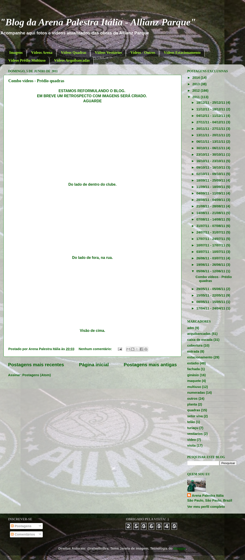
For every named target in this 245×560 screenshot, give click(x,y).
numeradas (196, 392)
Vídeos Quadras (73, 52)
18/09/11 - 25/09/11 (211, 180)
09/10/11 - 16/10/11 (211, 167)
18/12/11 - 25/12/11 (211, 102)
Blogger (179, 548)
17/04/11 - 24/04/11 (211, 308)
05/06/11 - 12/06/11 (211, 271)
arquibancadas (199, 334)
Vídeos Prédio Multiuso (27, 60)
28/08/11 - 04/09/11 (211, 200)
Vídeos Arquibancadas (72, 60)
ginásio (193, 375)
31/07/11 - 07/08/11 (211, 226)
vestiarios (195, 434)
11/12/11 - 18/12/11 (211, 109)
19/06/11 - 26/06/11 (211, 264)
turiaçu (192, 428)
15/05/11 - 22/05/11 (211, 295)
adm (190, 328)
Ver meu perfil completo (206, 507)
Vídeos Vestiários (108, 52)
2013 (196, 84)
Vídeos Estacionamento (182, 52)
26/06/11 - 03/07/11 (211, 258)
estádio (193, 363)
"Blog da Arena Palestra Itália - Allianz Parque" (98, 22)
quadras (193, 410)
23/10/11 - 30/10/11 (211, 154)
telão (191, 422)
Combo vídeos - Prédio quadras (36, 81)
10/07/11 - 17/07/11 (211, 245)
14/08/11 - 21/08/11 (211, 213)
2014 (196, 77)
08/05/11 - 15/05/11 (211, 302)
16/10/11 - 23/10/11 (211, 161)
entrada (193, 351)
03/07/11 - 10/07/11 (211, 252)
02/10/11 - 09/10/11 (211, 174)
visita (191, 445)
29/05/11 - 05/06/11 (211, 289)
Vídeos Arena (41, 52)
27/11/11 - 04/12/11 (211, 122)
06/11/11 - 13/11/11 (211, 141)
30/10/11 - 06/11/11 (211, 148)
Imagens (16, 52)
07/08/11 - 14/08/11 (211, 219)
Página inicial (94, 364)
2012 (196, 90)
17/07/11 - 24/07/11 (211, 239)
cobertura (194, 345)
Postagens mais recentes (36, 364)
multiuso (194, 387)
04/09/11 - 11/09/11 (211, 193)
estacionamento (200, 357)
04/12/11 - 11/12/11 (211, 116)
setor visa (195, 416)
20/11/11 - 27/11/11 (211, 128)
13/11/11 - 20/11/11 (211, 135)
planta (192, 404)
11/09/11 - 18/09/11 (211, 187)
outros (192, 398)
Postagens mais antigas (150, 364)
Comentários (23, 534)
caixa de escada (200, 340)
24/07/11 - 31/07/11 (211, 232)
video (191, 440)
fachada (193, 369)
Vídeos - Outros (142, 52)
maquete (194, 381)
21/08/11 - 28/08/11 (211, 206)
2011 (196, 97)
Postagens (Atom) (36, 375)
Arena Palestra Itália (208, 495)
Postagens (21, 526)
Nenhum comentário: (96, 349)
